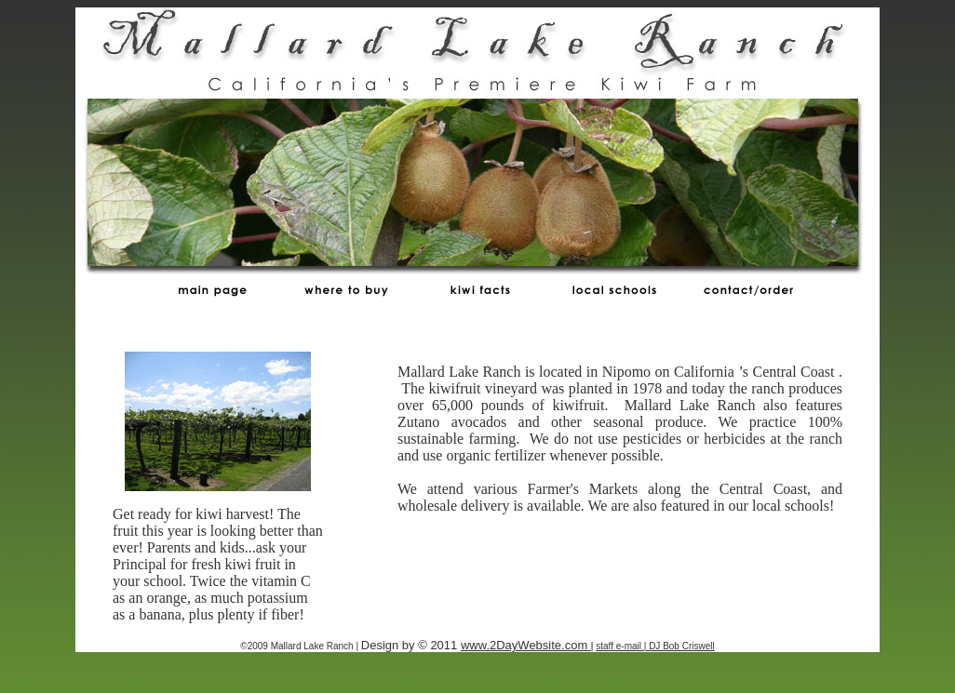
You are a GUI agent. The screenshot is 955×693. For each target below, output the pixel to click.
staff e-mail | (622, 646)
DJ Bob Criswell (682, 646)
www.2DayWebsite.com (526, 645)
